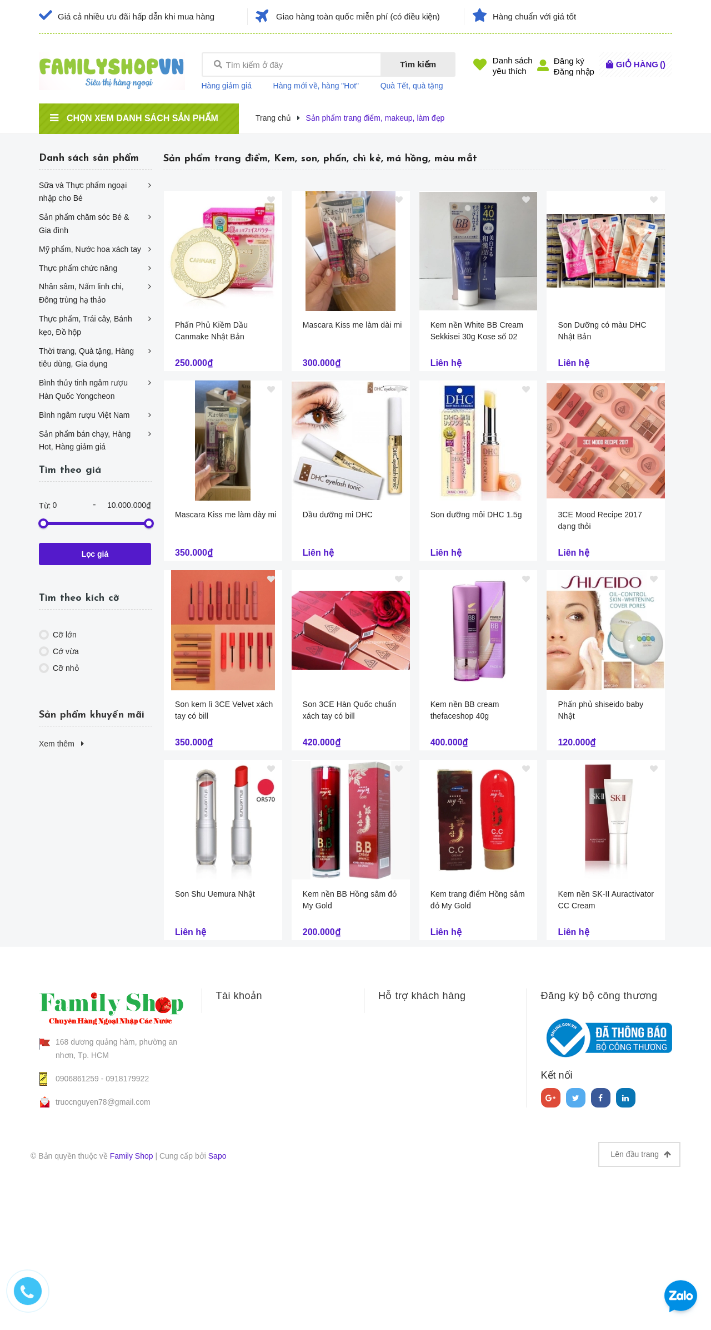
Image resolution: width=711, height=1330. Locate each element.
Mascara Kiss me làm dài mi (352, 324)
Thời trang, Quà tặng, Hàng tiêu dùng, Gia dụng (86, 358)
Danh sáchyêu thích (513, 66)
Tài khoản (239, 995)
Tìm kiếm (418, 64)
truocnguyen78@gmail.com (103, 1101)
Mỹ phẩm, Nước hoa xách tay (90, 249)
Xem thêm (61, 743)
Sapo (217, 1155)
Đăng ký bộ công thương (599, 995)
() (640, 64)
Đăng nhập (574, 71)
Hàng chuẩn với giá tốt (534, 16)
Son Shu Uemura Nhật (215, 893)
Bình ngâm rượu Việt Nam (84, 415)
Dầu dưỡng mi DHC (338, 514)
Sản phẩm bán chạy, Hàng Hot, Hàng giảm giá (85, 440)
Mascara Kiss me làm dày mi (226, 514)
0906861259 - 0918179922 (102, 1078)
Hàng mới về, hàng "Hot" (316, 85)
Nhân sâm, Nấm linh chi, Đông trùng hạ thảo (81, 293)
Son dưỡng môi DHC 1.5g (476, 514)
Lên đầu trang (640, 1154)
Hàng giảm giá (227, 85)
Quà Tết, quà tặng (411, 85)
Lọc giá (95, 554)
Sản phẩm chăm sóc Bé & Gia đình (84, 223)
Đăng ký (569, 61)
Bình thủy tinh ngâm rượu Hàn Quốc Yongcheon (83, 389)
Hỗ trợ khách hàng (422, 995)
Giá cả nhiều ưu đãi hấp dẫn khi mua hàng (136, 16)
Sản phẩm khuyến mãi (91, 715)
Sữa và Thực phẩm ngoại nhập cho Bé (83, 192)
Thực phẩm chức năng (78, 268)
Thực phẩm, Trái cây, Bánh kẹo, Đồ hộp (85, 325)
